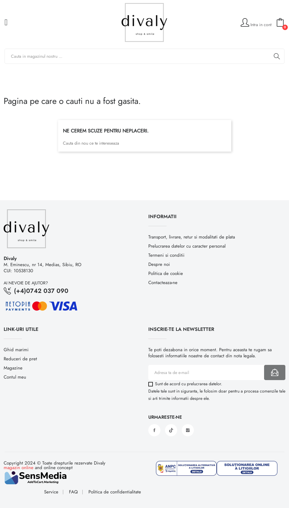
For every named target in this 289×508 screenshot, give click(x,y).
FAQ (73, 492)
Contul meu (15, 377)
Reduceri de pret (20, 359)
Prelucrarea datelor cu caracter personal (186, 246)
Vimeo (171, 430)
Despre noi (159, 264)
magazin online (18, 467)
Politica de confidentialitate (114, 492)
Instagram (188, 430)
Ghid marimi (16, 350)
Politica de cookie (165, 273)
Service (51, 492)
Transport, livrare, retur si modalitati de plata (191, 237)
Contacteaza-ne (162, 283)
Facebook (154, 430)
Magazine (13, 368)
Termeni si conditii (166, 255)
